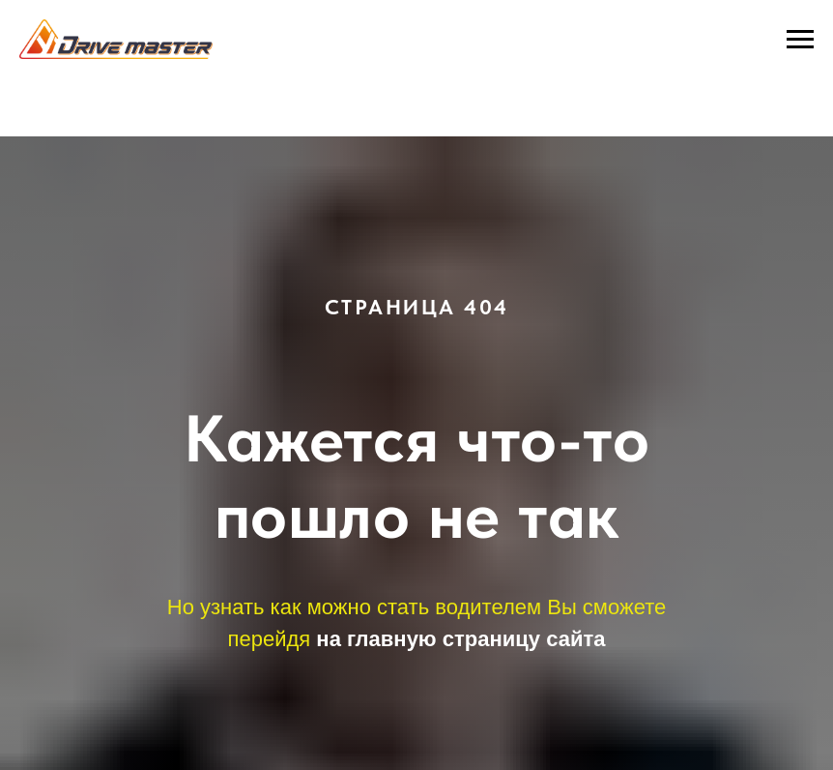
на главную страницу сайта (460, 639)
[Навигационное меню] (800, 39)
